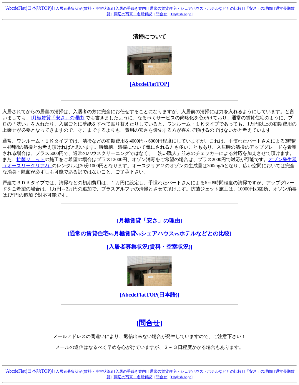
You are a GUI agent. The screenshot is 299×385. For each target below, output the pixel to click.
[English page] (181, 14)
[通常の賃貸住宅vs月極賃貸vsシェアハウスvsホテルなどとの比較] (149, 233)
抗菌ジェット (30, 159)
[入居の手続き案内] (130, 8)
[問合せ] (162, 14)
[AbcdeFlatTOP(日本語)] (149, 295)
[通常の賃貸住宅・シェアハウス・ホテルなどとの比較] (195, 8)
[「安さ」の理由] (258, 8)
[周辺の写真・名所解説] (133, 14)
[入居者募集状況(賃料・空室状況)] (83, 8)
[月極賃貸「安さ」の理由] (58, 117)
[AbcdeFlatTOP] (149, 84)
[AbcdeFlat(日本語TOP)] (28, 8)
